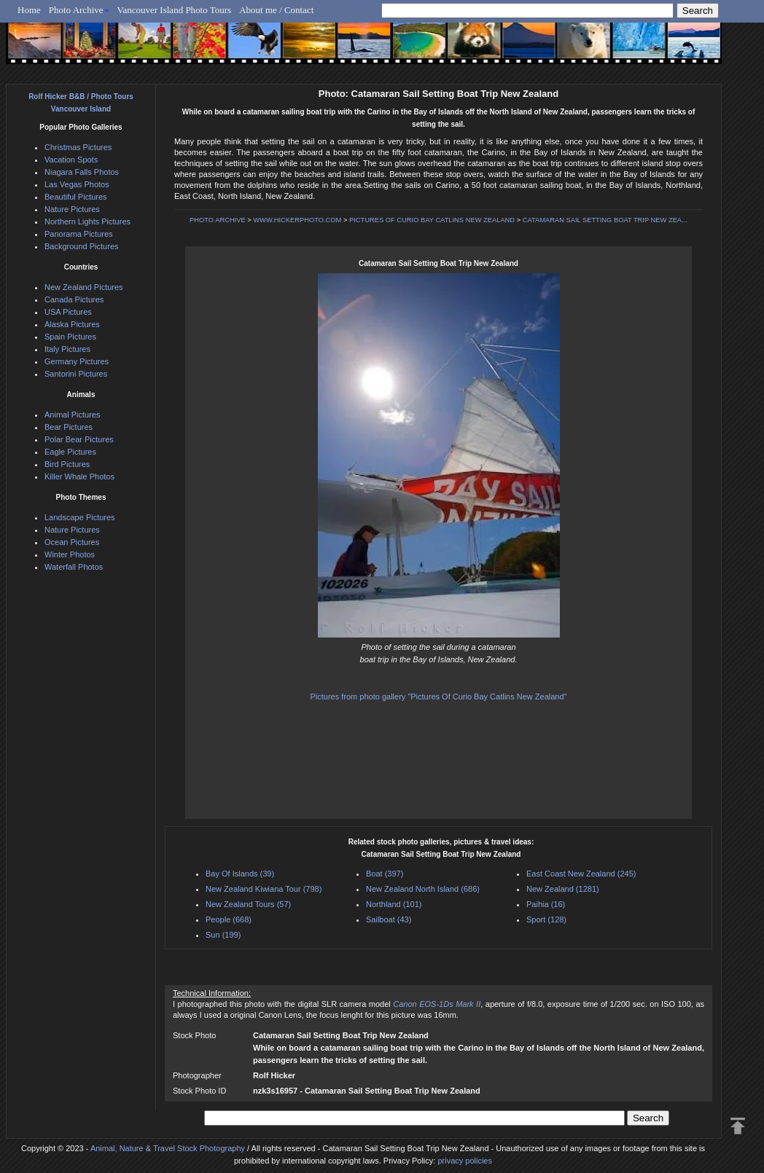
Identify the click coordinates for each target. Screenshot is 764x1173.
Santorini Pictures (75, 373)
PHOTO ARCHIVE (218, 220)
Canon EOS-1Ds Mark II (436, 1004)
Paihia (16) (545, 904)
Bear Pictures (68, 427)
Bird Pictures (67, 464)
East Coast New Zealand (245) (581, 873)
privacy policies (464, 1160)
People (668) (229, 919)
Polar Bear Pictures (79, 439)
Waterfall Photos (73, 566)
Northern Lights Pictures (87, 221)
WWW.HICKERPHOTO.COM (297, 220)
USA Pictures (68, 311)
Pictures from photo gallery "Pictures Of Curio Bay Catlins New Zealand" (438, 696)
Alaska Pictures (72, 324)
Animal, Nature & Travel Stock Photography (167, 1148)
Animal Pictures (72, 414)
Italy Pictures (67, 349)
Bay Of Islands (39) (240, 873)
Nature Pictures (72, 209)
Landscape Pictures (79, 517)
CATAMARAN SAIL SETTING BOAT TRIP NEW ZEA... (605, 220)
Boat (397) (384, 873)
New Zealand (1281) (562, 888)
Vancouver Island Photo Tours (174, 9)
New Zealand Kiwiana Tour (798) (263, 888)
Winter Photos (69, 554)
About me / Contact (276, 9)
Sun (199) (223, 934)
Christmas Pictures (78, 147)
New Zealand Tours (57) (248, 904)
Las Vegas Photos (76, 184)
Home (29, 9)
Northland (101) (393, 904)
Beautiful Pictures (75, 196)
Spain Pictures (70, 336)
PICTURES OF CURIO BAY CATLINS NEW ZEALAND (432, 220)
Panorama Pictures (78, 234)
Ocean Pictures (71, 542)
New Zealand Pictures (83, 287)
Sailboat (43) (388, 919)
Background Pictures (81, 246)
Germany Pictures (76, 361)
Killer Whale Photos (79, 476)
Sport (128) (546, 919)
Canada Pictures (74, 299)
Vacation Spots (71, 159)
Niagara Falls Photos (81, 172)
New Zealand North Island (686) (423, 888)
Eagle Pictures (70, 451)
